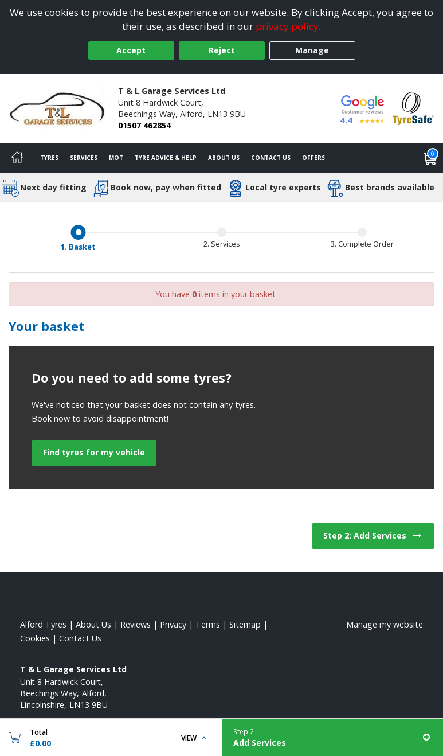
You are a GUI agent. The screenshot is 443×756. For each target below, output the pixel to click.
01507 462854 (144, 125)
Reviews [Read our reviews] (135, 624)
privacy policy (287, 26)
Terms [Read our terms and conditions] (207, 624)
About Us (224, 158)
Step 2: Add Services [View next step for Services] (373, 535)
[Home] (17, 158)
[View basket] (430, 158)
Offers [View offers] (313, 158)
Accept (131, 50)
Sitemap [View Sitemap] (245, 624)
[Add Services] (333, 737)
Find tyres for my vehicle (94, 452)
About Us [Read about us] (93, 624)
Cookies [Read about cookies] (35, 638)
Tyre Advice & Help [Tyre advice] (166, 158)
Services (83, 158)
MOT (116, 158)
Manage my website (384, 624)
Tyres (49, 158)
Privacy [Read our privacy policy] (173, 624)
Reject (222, 50)
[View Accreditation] (413, 107)
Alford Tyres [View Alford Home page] (43, 624)
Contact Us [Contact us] (271, 158)
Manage (312, 50)
